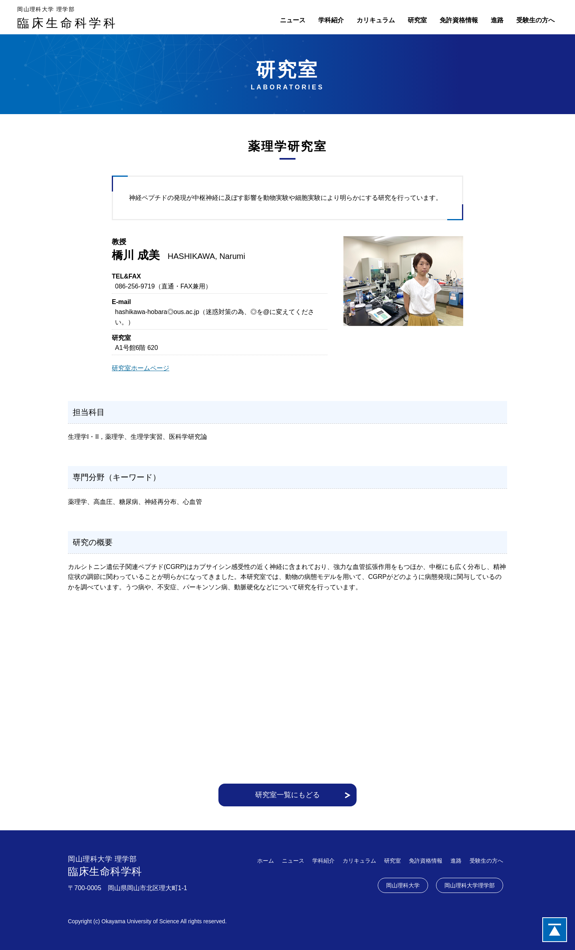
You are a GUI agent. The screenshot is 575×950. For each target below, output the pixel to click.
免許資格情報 (459, 20)
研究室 (417, 20)
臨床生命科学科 (67, 17)
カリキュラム (376, 20)
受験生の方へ (535, 20)
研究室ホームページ (140, 368)
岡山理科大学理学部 (469, 885)
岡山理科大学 (403, 885)
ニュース (292, 20)
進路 (497, 20)
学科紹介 (331, 20)
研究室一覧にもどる (287, 795)
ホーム (265, 860)
